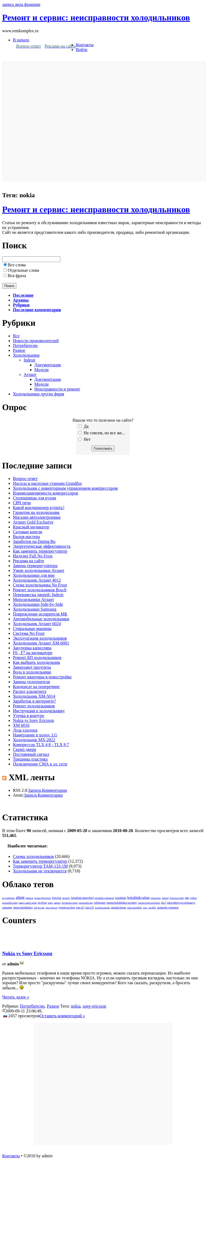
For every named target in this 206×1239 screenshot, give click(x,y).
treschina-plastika (102, 908)
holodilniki (120, 898)
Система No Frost (29, 633)
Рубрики (21, 305)
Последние (23, 295)
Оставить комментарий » (62, 1016)
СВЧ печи (22, 502)
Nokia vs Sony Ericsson (33, 720)
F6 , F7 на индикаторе (32, 652)
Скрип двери (24, 749)
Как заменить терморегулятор (40, 551)
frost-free (56, 898)
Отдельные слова (23, 270)
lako (187, 898)
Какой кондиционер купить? (38, 507)
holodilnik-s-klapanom (104, 898)
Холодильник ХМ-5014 (34, 696)
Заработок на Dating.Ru (34, 541)
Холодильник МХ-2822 (34, 739)
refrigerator (99, 902)
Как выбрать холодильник (36, 662)
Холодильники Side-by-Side (38, 604)
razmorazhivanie (86, 903)
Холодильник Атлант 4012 (37, 580)
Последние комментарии (37, 309)
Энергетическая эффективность (42, 546)
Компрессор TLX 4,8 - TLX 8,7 (41, 744)
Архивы (21, 300)
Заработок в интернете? (34, 701)
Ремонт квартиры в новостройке (42, 677)
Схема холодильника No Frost (40, 585)
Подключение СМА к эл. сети (40, 764)
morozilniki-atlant (10, 903)
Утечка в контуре (28, 715)
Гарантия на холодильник (36, 512)
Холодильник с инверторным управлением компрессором (65, 488)
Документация (47, 365)
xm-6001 (152, 908)
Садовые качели (27, 531)
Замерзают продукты (32, 667)
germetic (66, 898)
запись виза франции (21, 4)
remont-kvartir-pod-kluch (149, 903)
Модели (41, 369)
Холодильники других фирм (38, 394)
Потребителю (25, 345)
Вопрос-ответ (25, 478)
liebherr (193, 898)
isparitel (165, 898)
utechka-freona (118, 907)
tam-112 (80, 907)
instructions (156, 898)
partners (57, 903)
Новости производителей (36, 340)
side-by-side (39, 908)
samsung (7, 907)
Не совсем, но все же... (101, 433)
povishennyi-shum (70, 903)
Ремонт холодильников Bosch (40, 590)
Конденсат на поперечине (36, 686)
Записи (34, 790)
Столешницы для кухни (34, 498)
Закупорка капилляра (32, 648)
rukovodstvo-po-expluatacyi (181, 902)
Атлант (30, 374)
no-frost (42, 902)
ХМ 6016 (21, 725)
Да (83, 426)
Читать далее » (15, 997)
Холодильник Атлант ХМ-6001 (41, 643)
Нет (84, 439)
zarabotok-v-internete (167, 907)
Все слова (17, 265)
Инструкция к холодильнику (39, 710)
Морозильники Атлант (33, 599)
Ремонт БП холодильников (37, 657)
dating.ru (29, 898)
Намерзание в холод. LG (35, 735)
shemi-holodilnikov (23, 907)
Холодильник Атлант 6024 (37, 623)
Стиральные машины (32, 628)
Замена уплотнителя (31, 681)
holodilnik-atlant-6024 (82, 898)
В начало (21, 40)
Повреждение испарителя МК (40, 614)
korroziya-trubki (177, 898)
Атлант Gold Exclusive (33, 522)
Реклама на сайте (28, 560)
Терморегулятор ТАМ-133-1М (40, 866)
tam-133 (89, 907)
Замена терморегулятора (35, 565)
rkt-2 (163, 902)
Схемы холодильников (33, 856)
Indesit (29, 360)
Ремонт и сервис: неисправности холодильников (96, 17)
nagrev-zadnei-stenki (28, 903)
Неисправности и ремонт (57, 389)
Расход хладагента (29, 691)
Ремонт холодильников (34, 706)
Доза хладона (25, 730)
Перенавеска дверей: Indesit (38, 594)
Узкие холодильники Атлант (38, 570)
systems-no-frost (66, 907)
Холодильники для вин (33, 575)
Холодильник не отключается (40, 871)
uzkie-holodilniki (134, 908)
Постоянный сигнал (31, 754)
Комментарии (54, 790)
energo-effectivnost (42, 898)
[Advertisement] (59, 121)
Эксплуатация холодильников (40, 638)
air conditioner (8, 898)
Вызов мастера (26, 536)
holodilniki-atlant (138, 898)
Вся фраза (17, 275)
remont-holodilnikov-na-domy (121, 902)
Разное (19, 350)
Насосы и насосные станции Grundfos (47, 483)
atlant (20, 897)
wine (145, 908)
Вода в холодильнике (32, 672)
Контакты (85, 44)
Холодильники (26, 355)
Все (16, 336)
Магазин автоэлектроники (37, 517)
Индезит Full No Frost (33, 556)
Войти (81, 49)
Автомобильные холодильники (41, 619)
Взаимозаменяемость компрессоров (45, 493)
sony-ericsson (51, 908)
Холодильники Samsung (34, 609)
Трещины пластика (30, 759)
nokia (50, 903)
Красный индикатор (31, 527)
